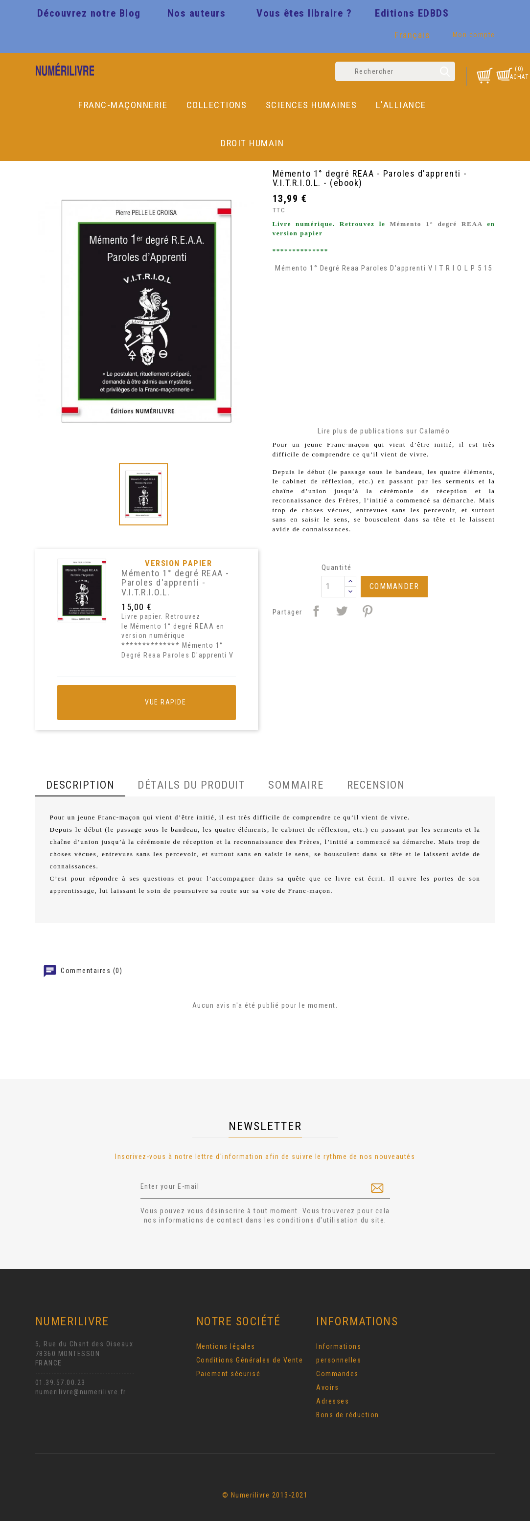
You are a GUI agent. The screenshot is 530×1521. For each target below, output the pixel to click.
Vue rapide (146, 702)
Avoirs (327, 1387)
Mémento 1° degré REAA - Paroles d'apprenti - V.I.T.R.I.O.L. (175, 583)
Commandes (337, 1374)
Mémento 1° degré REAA (436, 223)
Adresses (332, 1401)
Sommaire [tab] (295, 785)
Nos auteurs (196, 13)
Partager (316, 611)
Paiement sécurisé (228, 1374)
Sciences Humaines (311, 105)
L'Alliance (401, 105)
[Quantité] (333, 586)
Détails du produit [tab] (191, 785)
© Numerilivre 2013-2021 (265, 1495)
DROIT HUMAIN (252, 143)
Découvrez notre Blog (89, 13)
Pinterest (367, 611)
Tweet (341, 611)
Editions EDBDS (412, 13)
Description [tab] (80, 785)
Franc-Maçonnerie (122, 105)
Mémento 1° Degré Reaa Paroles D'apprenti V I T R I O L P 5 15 (383, 268)
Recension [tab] (376, 785)
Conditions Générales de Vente (249, 1360)
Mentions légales (225, 1346)
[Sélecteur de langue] (414, 37)
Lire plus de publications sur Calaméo (384, 431)
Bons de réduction (347, 1415)
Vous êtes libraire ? (304, 13)
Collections (216, 105)
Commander (394, 586)
